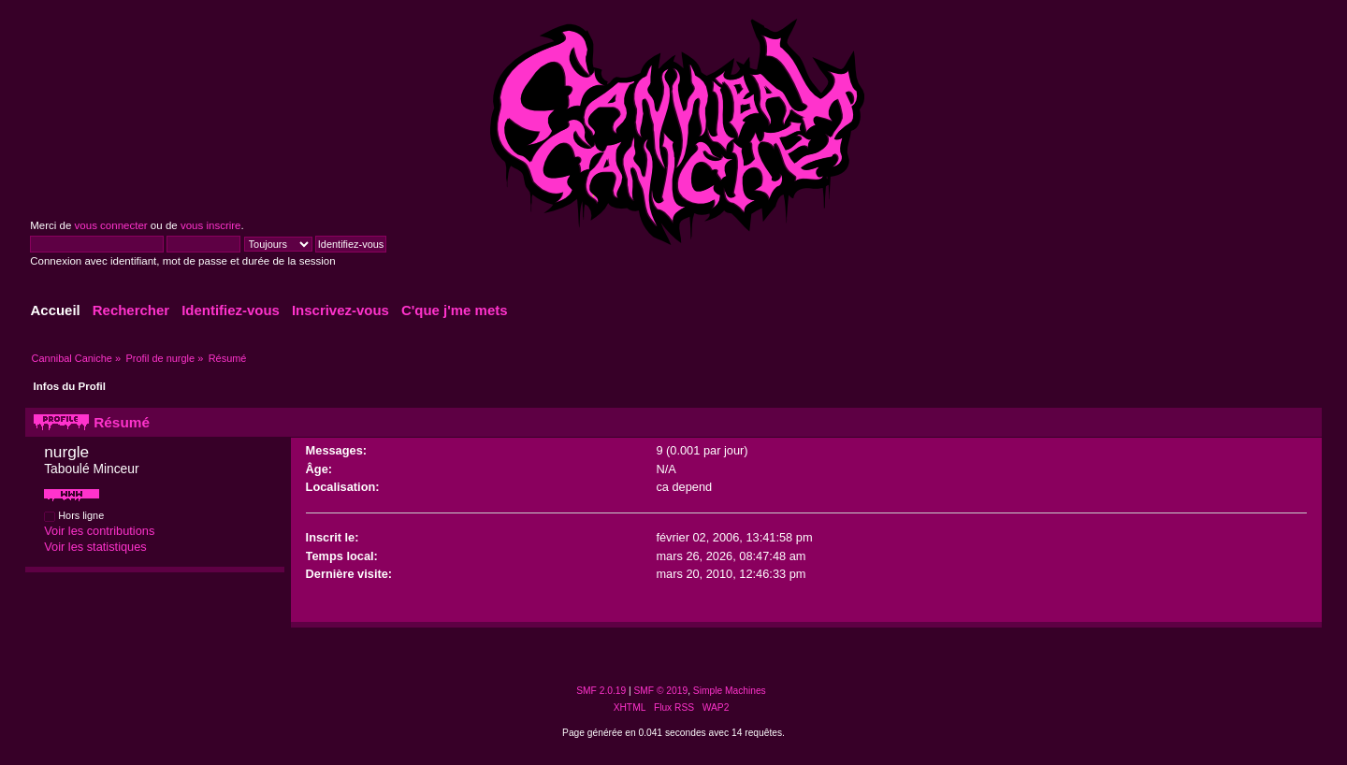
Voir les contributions (99, 531)
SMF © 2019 (661, 691)
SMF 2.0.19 (601, 691)
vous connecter (111, 225)
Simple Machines (729, 691)
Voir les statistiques (95, 547)
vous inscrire (211, 225)
